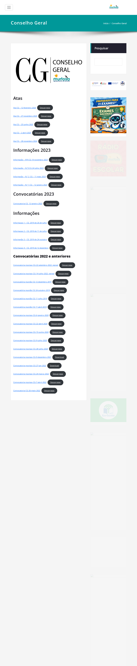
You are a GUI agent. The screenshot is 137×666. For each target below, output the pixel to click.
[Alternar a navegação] (9, 7)
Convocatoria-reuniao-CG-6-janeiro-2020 (31, 315)
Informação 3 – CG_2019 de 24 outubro (30, 239)
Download (59, 357)
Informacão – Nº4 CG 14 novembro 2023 (30, 160)
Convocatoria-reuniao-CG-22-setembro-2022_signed (35, 265)
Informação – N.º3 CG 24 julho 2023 (28, 168)
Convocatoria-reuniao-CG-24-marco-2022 (31, 374)
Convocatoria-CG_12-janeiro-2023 (27, 203)
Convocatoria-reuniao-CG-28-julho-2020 (30, 349)
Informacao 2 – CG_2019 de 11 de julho (30, 231)
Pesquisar (101, 48)
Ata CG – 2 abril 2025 (22, 133)
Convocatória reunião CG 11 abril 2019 (30, 307)
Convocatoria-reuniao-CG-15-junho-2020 (31, 332)
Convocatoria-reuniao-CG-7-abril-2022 (29, 382)
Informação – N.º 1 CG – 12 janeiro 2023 (30, 185)
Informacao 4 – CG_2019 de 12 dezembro (30, 248)
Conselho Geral (119, 23)
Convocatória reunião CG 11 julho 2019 (30, 298)
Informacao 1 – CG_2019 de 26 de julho (30, 223)
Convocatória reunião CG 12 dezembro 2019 (32, 282)
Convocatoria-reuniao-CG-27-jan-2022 (29, 365)
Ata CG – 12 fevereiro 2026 (24, 108)
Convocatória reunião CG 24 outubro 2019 (31, 290)
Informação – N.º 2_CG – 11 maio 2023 (29, 176)
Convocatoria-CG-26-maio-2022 (26, 390)
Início (106, 23)
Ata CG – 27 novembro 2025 (25, 116)
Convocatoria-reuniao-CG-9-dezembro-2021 (32, 357)
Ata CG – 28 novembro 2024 (25, 141)
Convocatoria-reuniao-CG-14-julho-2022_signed (33, 273)
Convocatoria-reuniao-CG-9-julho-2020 (30, 340)
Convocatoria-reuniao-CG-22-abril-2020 (30, 324)
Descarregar (45, 108)
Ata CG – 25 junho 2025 (23, 124)
